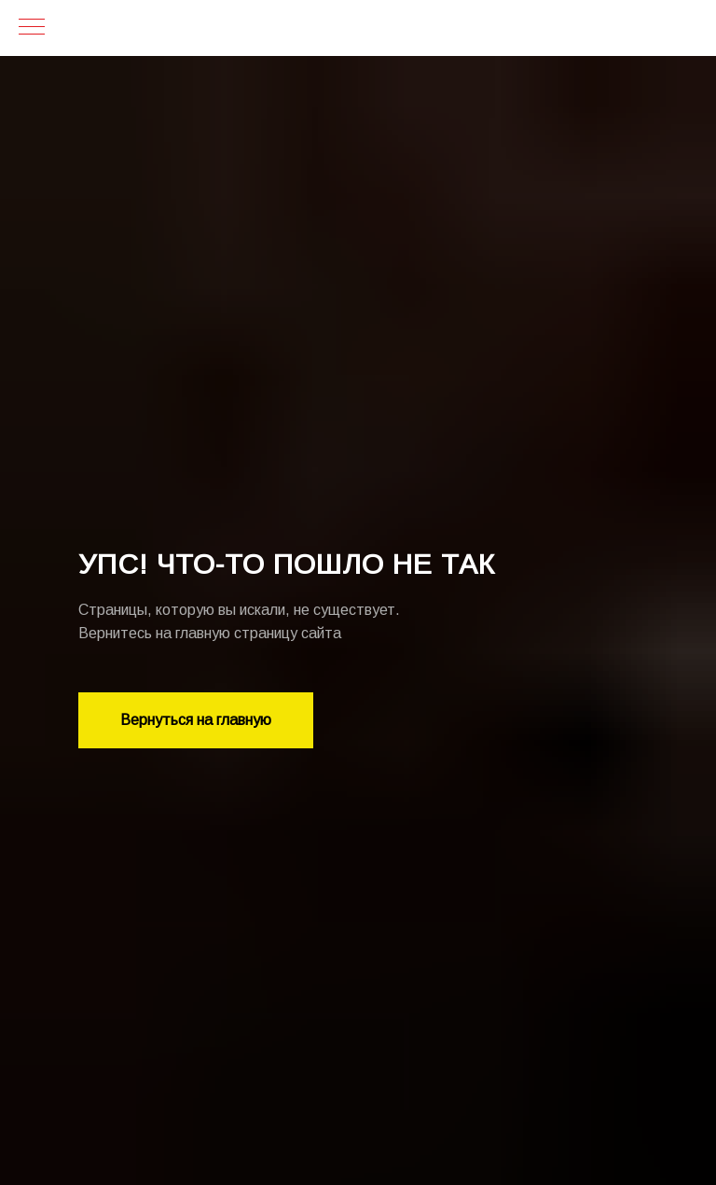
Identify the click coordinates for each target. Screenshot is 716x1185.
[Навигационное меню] (32, 28)
